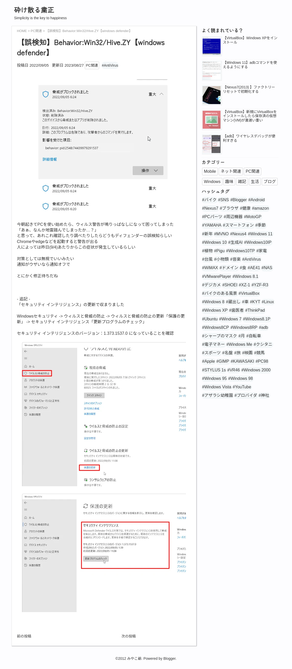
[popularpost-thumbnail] (212, 46)
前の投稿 (24, 636)
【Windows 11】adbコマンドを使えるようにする (250, 64)
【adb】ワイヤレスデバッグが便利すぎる (249, 138)
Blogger (169, 658)
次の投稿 (128, 636)
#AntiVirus (110, 65)
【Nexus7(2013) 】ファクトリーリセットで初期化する (249, 89)
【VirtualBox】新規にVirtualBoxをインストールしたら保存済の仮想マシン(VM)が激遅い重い (250, 116)
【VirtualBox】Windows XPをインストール (250, 40)
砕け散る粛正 (34, 9)
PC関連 (92, 65)
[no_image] (212, 120)
